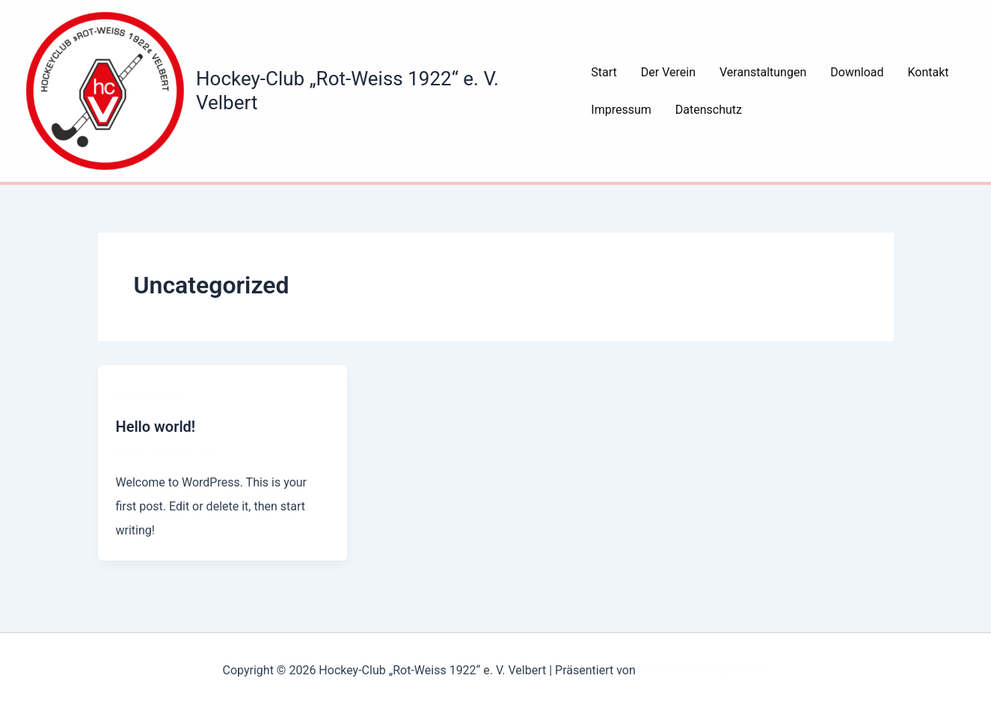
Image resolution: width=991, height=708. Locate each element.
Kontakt (928, 72)
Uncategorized (150, 395)
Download (856, 72)
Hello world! (156, 427)
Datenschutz (708, 110)
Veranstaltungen (763, 72)
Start (603, 72)
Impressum (621, 110)
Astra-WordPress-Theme (704, 670)
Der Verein (668, 72)
